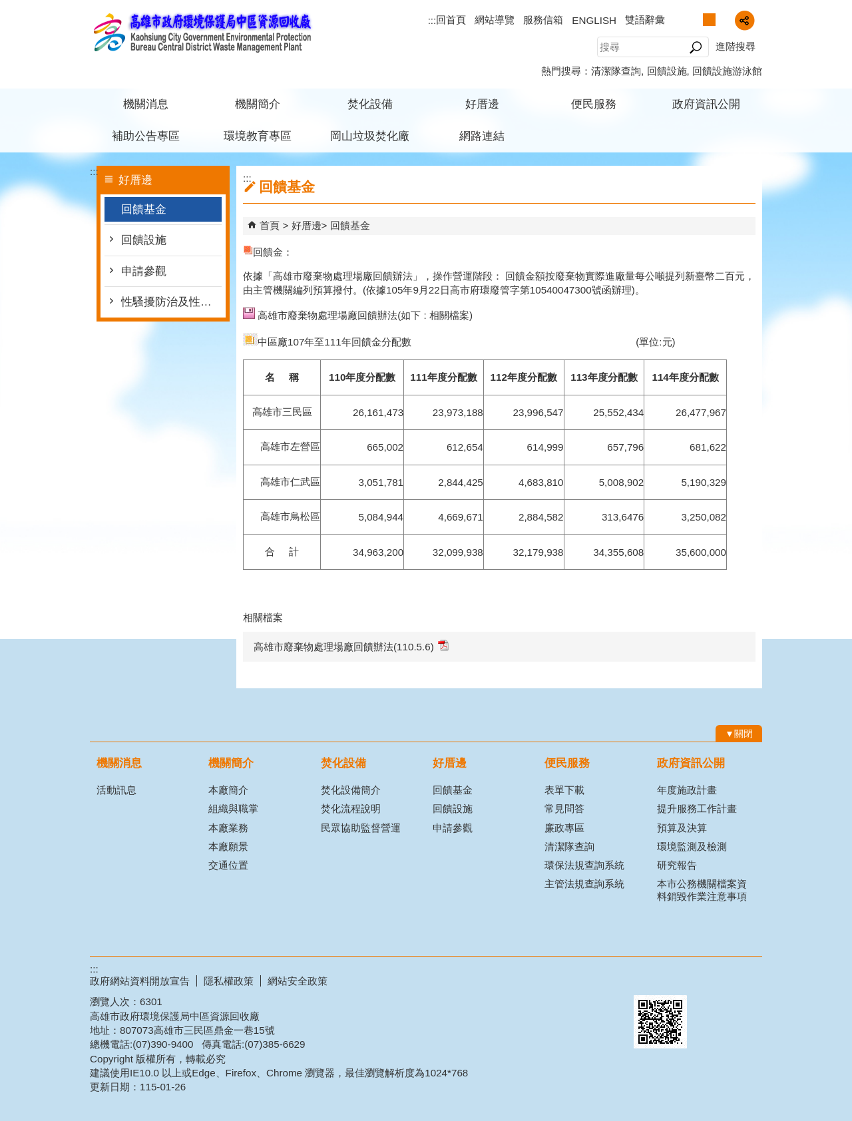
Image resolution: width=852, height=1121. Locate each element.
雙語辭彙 (645, 19)
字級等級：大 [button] (723, 19)
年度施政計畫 (687, 789)
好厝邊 (482, 104)
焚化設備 (370, 104)
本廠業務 (228, 827)
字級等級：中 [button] (709, 19)
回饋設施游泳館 (727, 71)
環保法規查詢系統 (584, 865)
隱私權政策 (229, 981)
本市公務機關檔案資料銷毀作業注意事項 (702, 889)
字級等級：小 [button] (695, 19)
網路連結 (482, 136)
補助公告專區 (146, 136)
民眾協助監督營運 (361, 827)
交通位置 (228, 865)
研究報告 (677, 865)
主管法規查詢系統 (584, 883)
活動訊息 (116, 789)
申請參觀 (143, 271)
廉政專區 (564, 827)
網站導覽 (495, 19)
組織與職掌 (233, 808)
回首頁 (451, 19)
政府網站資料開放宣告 (140, 981)
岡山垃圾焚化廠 (369, 136)
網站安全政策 (297, 981)
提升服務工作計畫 (697, 808)
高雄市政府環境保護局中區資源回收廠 (202, 32)
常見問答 (564, 808)
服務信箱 (543, 19)
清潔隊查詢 (616, 71)
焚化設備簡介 (351, 789)
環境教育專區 (258, 136)
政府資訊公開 (706, 104)
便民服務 (593, 104)
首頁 (270, 225)
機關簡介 (257, 104)
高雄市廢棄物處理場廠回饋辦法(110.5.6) (351, 646)
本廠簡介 (228, 789)
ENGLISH (594, 20)
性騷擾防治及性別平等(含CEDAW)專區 (171, 302)
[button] (695, 47)
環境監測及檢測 (692, 846)
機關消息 (145, 104)
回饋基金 (143, 209)
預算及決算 (682, 827)
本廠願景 (228, 846)
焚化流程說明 (351, 808)
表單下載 (564, 789)
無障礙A (714, 979)
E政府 (648, 978)
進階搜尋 (735, 46)
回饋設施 (667, 71)
